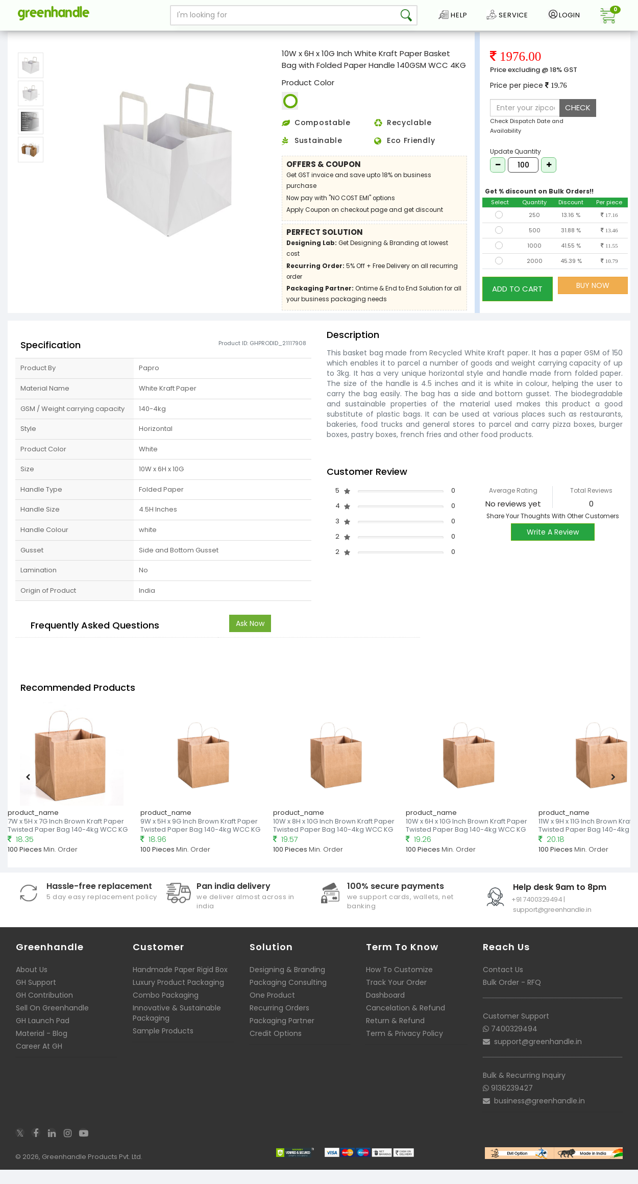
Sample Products (163, 1046)
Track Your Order (396, 997)
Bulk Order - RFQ (512, 997)
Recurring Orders (279, 1023)
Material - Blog (41, 1048)
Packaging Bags (64, 38)
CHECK (578, 122)
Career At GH (39, 1061)
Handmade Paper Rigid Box (180, 984)
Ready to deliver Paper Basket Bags (151, 38)
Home (21, 38)
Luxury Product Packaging (178, 997)
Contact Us (503, 984)
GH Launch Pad (42, 1035)
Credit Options (276, 1048)
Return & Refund (395, 1035)
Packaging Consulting (288, 997)
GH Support (36, 997)
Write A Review (553, 547)
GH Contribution (44, 1010)
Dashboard (385, 1010)
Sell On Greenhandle (52, 1023)
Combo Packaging (166, 1010)
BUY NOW (592, 300)
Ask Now (250, 638)
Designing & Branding (287, 984)
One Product (272, 1010)
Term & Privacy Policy (404, 1048)
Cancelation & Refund (405, 1023)
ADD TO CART (517, 300)
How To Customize (399, 984)
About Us (31, 984)
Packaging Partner (282, 1035)
